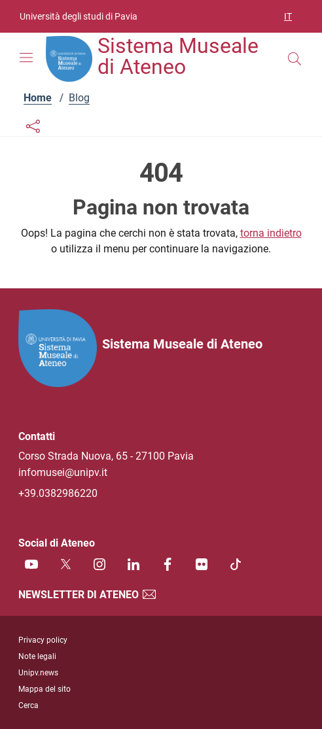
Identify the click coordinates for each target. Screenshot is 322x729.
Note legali (37, 656)
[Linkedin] (133, 563)
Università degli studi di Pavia (78, 16)
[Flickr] (201, 563)
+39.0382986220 (58, 493)
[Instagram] (99, 563)
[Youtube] (31, 563)
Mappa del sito (44, 689)
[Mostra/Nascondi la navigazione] (26, 57)
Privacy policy (42, 640)
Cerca (28, 705)
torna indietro (271, 233)
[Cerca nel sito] (294, 59)
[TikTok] (236, 563)
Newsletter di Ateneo (87, 594)
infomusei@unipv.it (62, 472)
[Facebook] (167, 563)
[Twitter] (65, 563)
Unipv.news (38, 672)
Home (38, 98)
